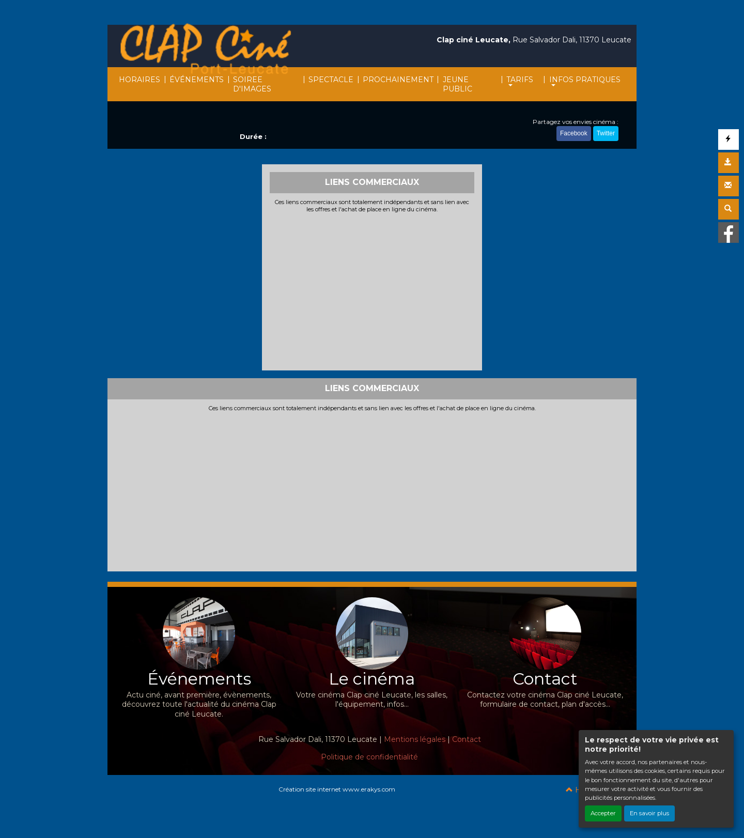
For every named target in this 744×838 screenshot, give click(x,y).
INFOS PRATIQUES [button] (585, 79)
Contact (466, 739)
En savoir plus (649, 813)
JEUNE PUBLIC (457, 84)
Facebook (573, 133)
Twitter (606, 133)
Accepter (603, 813)
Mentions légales (414, 739)
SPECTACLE (330, 79)
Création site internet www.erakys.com (336, 789)
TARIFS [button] (519, 79)
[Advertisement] (372, 290)
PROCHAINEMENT (398, 79)
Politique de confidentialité (369, 757)
